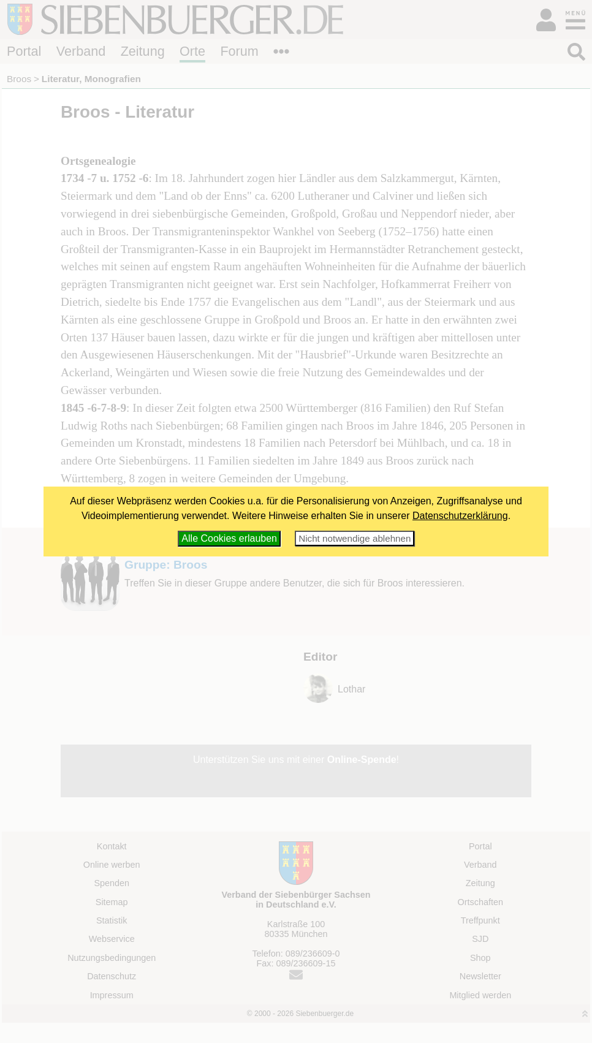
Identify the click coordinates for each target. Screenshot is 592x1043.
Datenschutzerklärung (460, 515)
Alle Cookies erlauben (229, 538)
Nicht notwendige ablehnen (354, 538)
